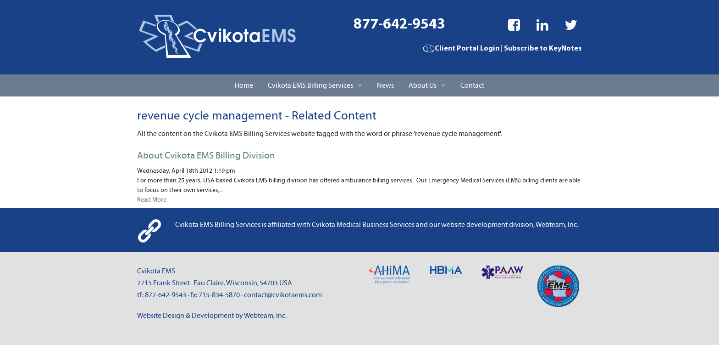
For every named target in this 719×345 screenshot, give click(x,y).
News (385, 85)
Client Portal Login (461, 48)
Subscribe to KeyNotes (543, 48)
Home (244, 85)
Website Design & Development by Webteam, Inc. (212, 315)
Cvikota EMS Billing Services (310, 85)
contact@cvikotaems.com (283, 295)
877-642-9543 (399, 24)
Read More (151, 200)
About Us (423, 85)
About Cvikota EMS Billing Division (206, 155)
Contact (472, 85)
